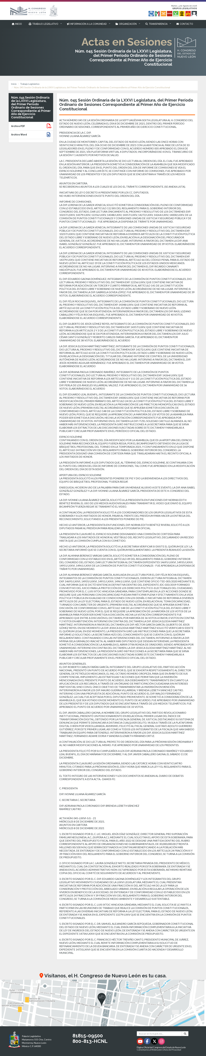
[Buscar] (185, 1033)
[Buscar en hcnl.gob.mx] (159, 1033)
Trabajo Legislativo (30, 83)
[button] (44, 24)
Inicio (14, 83)
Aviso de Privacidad (172, 1050)
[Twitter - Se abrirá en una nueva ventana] (154, 1042)
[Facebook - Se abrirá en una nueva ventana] (147, 1042)
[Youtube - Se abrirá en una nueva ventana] (140, 1042)
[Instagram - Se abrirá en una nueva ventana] (161, 1042)
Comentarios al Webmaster (149, 1050)
